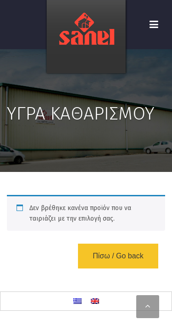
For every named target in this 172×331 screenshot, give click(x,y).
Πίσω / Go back (118, 256)
